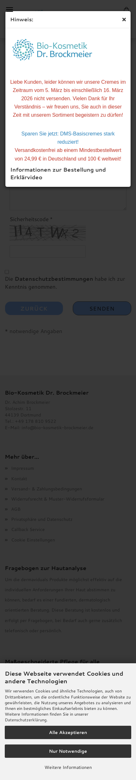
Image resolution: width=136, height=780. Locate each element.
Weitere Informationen (68, 767)
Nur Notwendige (68, 751)
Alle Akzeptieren (68, 732)
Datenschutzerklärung (25, 720)
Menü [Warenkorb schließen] (9, 9)
